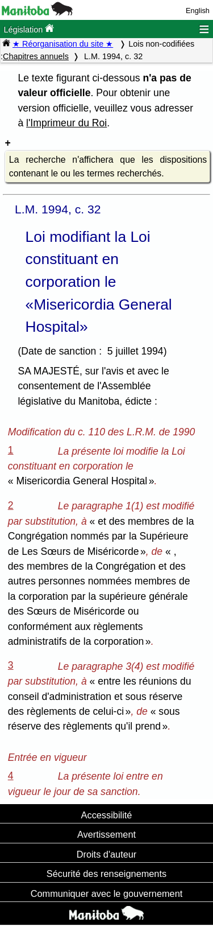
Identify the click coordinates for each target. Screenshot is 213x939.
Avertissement (106, 834)
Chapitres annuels (36, 56)
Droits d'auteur (107, 854)
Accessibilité (106, 815)
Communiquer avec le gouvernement (106, 893)
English (198, 10)
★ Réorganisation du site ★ (62, 43)
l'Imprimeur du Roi (66, 123)
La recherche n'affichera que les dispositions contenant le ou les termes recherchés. (108, 166)
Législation (28, 28)
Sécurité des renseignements (106, 873)
